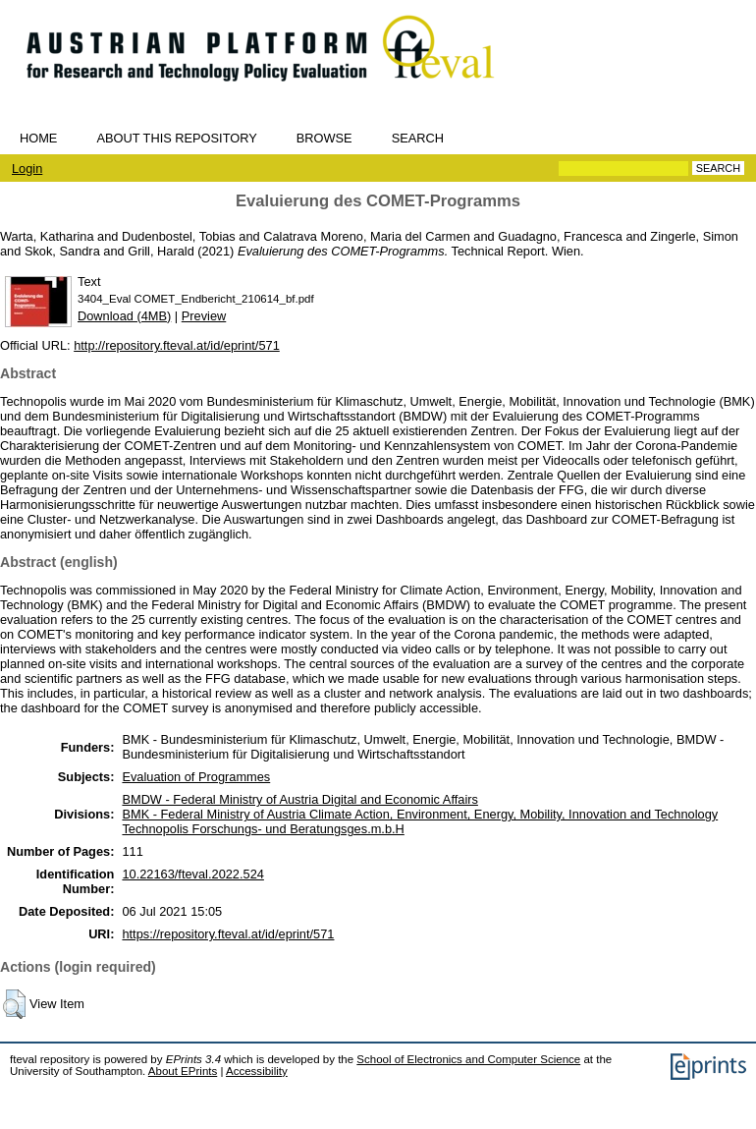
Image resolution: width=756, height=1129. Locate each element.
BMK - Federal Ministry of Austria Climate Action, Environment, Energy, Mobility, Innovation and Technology (420, 814)
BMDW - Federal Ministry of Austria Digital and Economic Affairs (299, 799)
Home (38, 138)
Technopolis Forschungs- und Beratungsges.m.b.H (263, 828)
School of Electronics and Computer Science (468, 1059)
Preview (204, 316)
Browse (324, 138)
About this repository (176, 138)
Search (418, 138)
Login (27, 168)
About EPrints (182, 1071)
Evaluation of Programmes (196, 776)
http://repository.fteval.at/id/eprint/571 (177, 345)
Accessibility (257, 1071)
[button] (14, 1004)
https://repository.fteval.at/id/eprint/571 (228, 934)
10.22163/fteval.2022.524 (192, 874)
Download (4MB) (124, 316)
